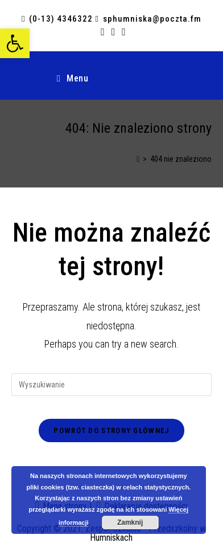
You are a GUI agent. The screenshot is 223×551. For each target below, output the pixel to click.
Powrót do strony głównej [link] (111, 430)
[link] (15, 43)
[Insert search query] (111, 384)
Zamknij (130, 522)
